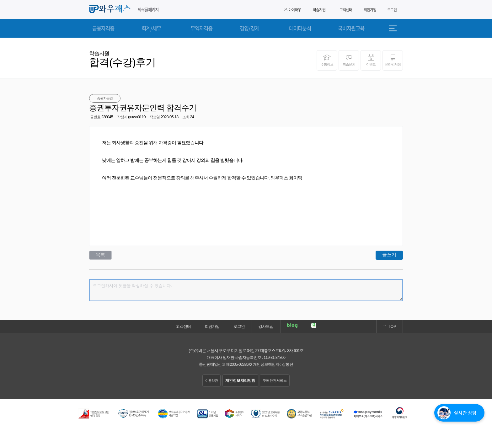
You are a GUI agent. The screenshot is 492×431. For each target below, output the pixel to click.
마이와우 (292, 10)
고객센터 (346, 10)
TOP (389, 326)
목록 (100, 254)
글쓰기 (389, 254)
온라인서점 (393, 60)
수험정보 (327, 60)
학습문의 (349, 60)
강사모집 (265, 326)
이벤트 (371, 60)
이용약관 (211, 380)
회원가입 (370, 10)
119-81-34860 (274, 357)
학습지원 (319, 10)
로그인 (392, 10)
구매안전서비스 (275, 380)
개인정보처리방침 (240, 380)
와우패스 (111, 9)
